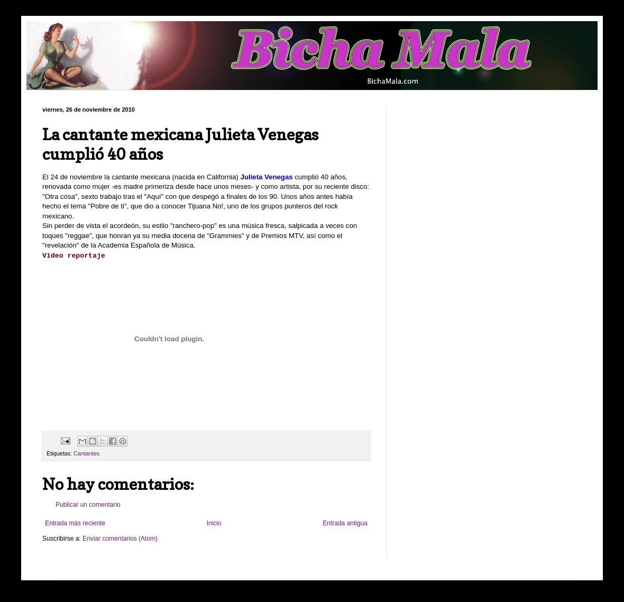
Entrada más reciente (75, 523)
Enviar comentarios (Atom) (120, 538)
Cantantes (86, 453)
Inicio (214, 523)
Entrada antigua (345, 523)
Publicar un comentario (88, 504)
